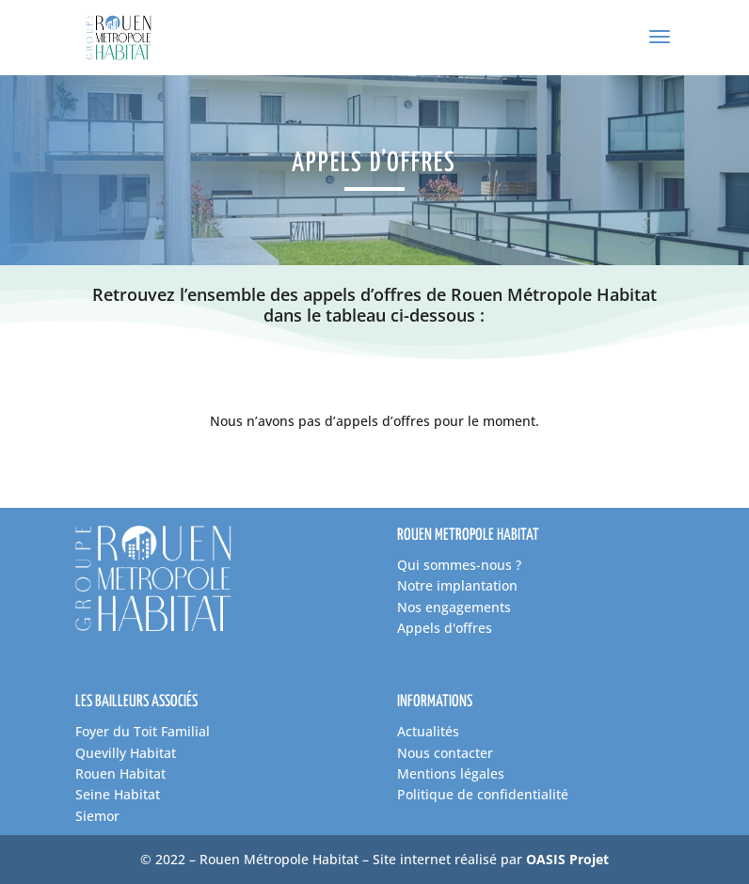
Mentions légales (450, 773)
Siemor (97, 816)
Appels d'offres (444, 628)
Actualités (428, 731)
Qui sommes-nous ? (459, 565)
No (406, 585)
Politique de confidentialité (482, 794)
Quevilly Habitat (125, 753)
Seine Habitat (117, 794)
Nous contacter (445, 753)
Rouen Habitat (120, 773)
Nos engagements (454, 607)
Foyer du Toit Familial (142, 731)
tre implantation (466, 585)
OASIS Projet (567, 859)
